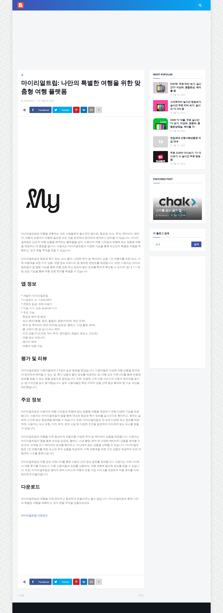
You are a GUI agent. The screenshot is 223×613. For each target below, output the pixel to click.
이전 (140, 595)
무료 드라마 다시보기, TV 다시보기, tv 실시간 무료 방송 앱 (185, 156)
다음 (21, 595)
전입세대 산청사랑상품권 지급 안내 (185, 139)
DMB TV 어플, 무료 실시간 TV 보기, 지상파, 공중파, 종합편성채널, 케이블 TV (185, 123)
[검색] (172, 244)
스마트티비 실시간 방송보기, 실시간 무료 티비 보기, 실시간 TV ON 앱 (186, 105)
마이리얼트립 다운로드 (34, 515)
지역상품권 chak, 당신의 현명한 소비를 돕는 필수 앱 (177, 208)
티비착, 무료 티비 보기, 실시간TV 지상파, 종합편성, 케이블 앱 (185, 87)
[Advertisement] (111, 40)
